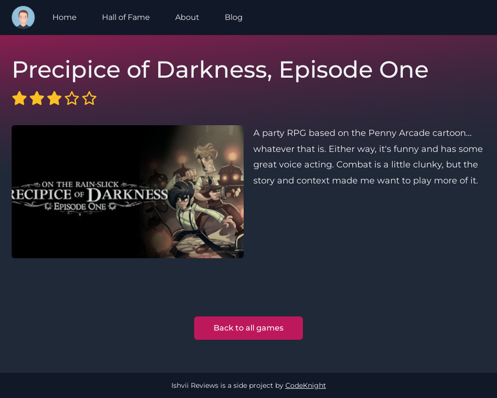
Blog (234, 17)
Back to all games (248, 327)
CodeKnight (305, 385)
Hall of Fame (126, 17)
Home (64, 17)
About (187, 17)
